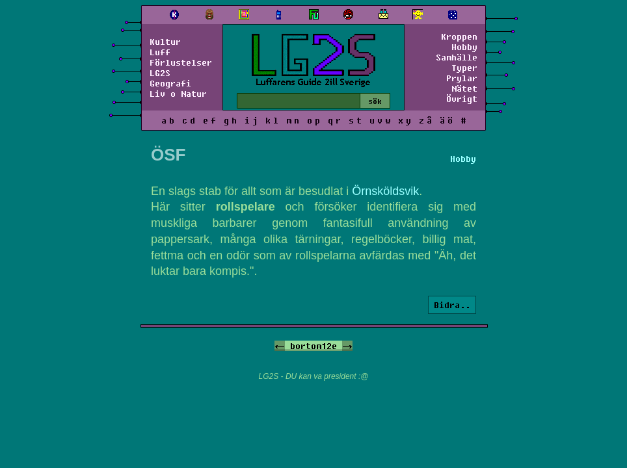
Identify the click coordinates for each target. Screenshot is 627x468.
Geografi (170, 83)
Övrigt (461, 99)
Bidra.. (452, 305)
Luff (160, 52)
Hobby (464, 47)
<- (279, 346)
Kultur (165, 41)
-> (347, 346)
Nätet (464, 88)
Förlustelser (181, 62)
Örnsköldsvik (385, 191)
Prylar (461, 78)
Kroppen (459, 36)
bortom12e (313, 346)
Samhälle (456, 57)
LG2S (160, 73)
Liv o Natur (178, 93)
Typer (464, 67)
